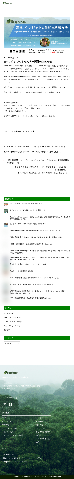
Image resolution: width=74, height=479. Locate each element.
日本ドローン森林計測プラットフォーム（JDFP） (22, 458)
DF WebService (9, 455)
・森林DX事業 (7, 432)
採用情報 (39, 425)
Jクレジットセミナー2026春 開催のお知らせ (26, 203)
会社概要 (39, 418)
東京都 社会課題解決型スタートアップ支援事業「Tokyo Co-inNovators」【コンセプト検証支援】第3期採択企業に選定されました (41, 170)
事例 (5, 330)
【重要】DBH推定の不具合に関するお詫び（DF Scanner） (31, 244)
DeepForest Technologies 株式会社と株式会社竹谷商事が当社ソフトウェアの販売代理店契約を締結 (40, 252)
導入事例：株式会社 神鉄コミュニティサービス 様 (28, 264)
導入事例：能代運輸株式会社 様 (21, 271)
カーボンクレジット (11, 317)
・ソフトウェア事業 (10, 428)
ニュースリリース (10, 326)
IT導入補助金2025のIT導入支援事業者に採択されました (30, 298)
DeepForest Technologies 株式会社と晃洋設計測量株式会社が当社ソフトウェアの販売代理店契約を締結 (40, 218)
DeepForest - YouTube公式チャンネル (18, 462)
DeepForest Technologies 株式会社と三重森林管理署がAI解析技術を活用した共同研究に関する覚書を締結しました (40, 258)
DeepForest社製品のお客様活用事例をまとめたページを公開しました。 (36, 230)
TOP (4, 418)
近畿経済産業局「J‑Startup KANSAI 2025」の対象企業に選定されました (36, 237)
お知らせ (7, 313)
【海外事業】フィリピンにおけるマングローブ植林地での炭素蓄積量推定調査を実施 (38, 161)
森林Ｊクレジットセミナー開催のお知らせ (28, 61)
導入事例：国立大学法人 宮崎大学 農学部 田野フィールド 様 (31, 284)
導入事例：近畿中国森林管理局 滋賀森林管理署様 (28, 224)
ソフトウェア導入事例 (12, 321)
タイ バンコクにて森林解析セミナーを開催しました (28, 210)
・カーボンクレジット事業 (12, 435)
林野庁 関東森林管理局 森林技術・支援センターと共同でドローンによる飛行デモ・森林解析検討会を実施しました (40, 292)
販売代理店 (40, 421)
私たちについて (8, 421)
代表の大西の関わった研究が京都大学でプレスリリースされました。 (35, 278)
